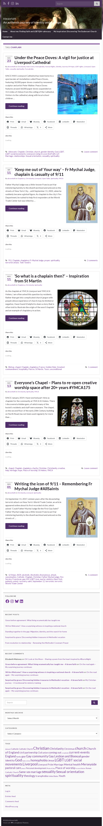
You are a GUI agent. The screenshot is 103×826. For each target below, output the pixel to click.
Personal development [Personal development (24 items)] (36, 768)
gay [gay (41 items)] (23, 756)
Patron (31, 369)
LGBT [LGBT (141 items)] (59, 760)
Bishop (11, 367)
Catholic (20, 577)
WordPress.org (11, 806)
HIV (27, 579)
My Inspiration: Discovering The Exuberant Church (75, 31)
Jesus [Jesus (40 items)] (51, 760)
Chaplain (21, 152)
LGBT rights (79, 67)
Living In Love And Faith (46, 154)
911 (10, 260)
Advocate (12, 152)
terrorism (49, 581)
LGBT (61, 152)
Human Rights (50, 67)
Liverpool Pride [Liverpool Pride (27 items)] (45, 764)
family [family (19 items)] (18, 756)
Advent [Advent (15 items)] (7, 749)
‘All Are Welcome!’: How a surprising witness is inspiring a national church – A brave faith (44, 672)
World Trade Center (14, 583)
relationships (19, 156)
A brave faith (14, 18)
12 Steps (12, 575)
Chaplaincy (21, 178)
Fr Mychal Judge (37, 260)
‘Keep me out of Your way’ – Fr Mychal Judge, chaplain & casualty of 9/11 (54, 172)
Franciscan (17, 579)
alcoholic (26, 575)
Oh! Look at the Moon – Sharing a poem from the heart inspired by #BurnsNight (58, 659)
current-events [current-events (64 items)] (79, 752)
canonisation (10, 577)
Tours (46, 369)
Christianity (21, 67)
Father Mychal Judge (50, 577)
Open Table (46, 178)
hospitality (23, 369)
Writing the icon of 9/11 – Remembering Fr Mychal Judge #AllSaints (53, 486)
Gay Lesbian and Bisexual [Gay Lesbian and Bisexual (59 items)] (65, 756)
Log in (7, 791)
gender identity (47, 152)
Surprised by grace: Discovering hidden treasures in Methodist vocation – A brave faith (43, 680)
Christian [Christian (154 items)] (41, 748)
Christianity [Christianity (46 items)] (57, 748)
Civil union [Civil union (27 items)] (43, 752)
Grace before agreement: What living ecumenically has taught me (32, 620)
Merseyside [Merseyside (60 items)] (89, 764)
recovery (23, 581)
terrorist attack (12, 262)
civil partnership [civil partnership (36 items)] (29, 752)
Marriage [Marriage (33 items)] (58, 764)
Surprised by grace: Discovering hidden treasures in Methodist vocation (35, 637)
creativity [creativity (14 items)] (65, 753)
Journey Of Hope (68, 67)
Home (5, 31)
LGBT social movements (15, 154)
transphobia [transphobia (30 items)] (42, 776)
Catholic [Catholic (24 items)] (15, 749)
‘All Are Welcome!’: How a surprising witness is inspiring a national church (35, 626)
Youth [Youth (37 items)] (62, 775)
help (7, 470)
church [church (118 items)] (80, 748)
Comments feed (12, 801)
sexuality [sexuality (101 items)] (49, 771)
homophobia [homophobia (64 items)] (39, 760)
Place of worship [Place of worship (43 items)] (65, 767)
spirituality (54, 156)
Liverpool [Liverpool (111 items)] (30, 764)
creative (61, 468)
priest (15, 581)
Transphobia (29, 69)
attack (53, 575)
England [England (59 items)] (10, 756)
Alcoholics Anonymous (40, 575)
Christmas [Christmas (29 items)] (69, 748)
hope (20, 470)
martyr (43, 579)
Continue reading (16, 106)
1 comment (93, 367)
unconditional (56, 369)
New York (58, 579)
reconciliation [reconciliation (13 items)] (80, 768)
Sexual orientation (33, 156)
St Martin (39, 369)
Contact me (7, 37)
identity (58, 67)
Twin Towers (25, 262)
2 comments (92, 260)
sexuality (13, 69)
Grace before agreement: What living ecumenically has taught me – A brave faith (40, 664)
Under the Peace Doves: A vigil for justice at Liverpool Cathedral (54, 60)
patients (8, 581)
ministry (49, 579)
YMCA (61, 178)
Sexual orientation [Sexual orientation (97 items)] (70, 771)
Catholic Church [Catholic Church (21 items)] (26, 749)
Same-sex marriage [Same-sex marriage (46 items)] (30, 771)
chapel (18, 367)
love (37, 579)
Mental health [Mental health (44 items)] (72, 764)
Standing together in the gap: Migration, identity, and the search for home (36, 631)
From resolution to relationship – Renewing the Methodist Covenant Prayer (37, 643)
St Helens (42, 470)
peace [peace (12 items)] (23, 768)
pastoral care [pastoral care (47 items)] (13, 767)
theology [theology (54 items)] (29, 776)
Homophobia (40, 67)
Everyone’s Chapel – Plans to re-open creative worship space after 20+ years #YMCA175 (55, 385)
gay (23, 579)
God (56, 152)
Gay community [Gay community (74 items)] (37, 756)
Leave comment (91, 152)
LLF (57, 154)
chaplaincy (25, 260)
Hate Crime (30, 67)
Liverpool (87, 67)
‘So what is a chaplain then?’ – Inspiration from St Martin (51, 278)
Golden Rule (51, 367)
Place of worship (30, 470)
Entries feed (10, 796)
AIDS (19, 575)
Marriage (9, 156)
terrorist (58, 581)
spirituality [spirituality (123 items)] (14, 775)
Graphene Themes (22, 823)
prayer (47, 260)
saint (30, 581)
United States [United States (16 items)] (53, 776)
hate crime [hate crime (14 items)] (26, 761)
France (42, 367)
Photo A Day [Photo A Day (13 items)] (51, 768)
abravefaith (12, 67)
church (37, 152)
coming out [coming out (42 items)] (54, 752)
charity (35, 468)
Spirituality (20, 69)
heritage (13, 470)
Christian (29, 152)
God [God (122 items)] (18, 760)
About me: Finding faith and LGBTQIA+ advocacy (30, 31)
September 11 (39, 581)
